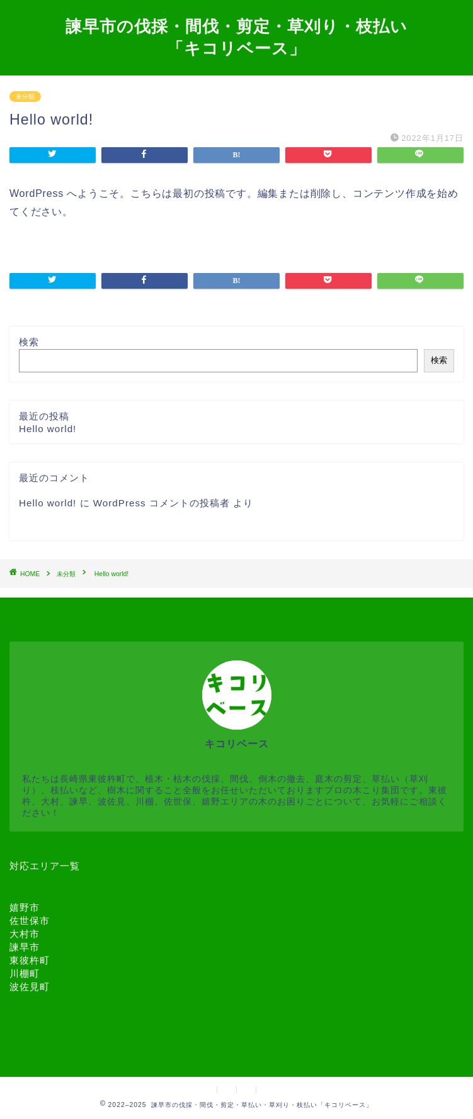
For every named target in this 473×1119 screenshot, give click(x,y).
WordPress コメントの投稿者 (161, 503)
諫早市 (24, 947)
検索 (29, 342)
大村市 (24, 933)
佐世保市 (29, 920)
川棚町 (24, 973)
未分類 (25, 96)
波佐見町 (29, 986)
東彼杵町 (29, 960)
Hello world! (47, 428)
